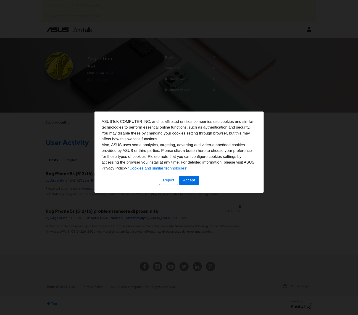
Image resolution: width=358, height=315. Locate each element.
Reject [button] (168, 186)
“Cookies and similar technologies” (193, 174)
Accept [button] (189, 186)
